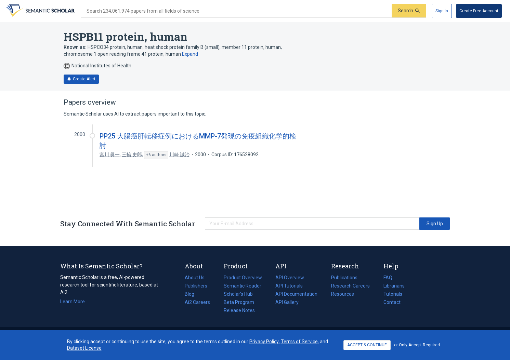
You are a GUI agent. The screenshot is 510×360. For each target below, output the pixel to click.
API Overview (289, 277)
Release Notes (239, 310)
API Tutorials (289, 286)
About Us (195, 277)
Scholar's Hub (238, 294)
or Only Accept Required (417, 345)
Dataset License (84, 348)
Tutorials (392, 294)
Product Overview (243, 277)
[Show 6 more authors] (156, 155)
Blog (192, 294)
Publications (344, 278)
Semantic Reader (242, 286)
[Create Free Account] (479, 11)
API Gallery (287, 302)
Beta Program (239, 302)
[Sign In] (442, 11)
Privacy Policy (264, 341)
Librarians (394, 286)
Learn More (72, 301)
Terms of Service (299, 341)
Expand (190, 54)
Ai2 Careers (197, 302)
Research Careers (350, 286)
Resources (342, 294)
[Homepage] (40, 11)
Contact (392, 302)
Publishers (196, 286)
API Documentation (296, 294)
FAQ (387, 277)
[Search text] (236, 11)
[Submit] (409, 10)
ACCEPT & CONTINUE (367, 345)
